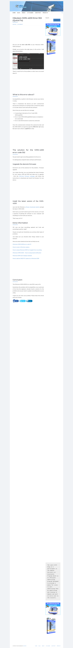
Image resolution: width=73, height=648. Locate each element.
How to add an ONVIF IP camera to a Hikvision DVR (26, 258)
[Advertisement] (28, 35)
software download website (32, 207)
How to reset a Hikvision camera (21, 247)
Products (45, 12)
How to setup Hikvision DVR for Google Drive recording (27, 250)
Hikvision (14, 24)
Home (14, 12)
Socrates (24, 645)
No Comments (20, 24)
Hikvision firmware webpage (26, 176)
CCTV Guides (30, 12)
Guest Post (38, 12)
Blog (18, 12)
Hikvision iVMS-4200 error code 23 (22, 244)
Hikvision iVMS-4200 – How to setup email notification (27, 252)
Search (47, 17)
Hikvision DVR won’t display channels (22, 255)
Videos (23, 12)
